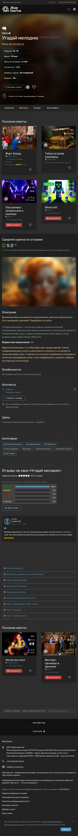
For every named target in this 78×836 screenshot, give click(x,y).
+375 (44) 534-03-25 (67, 2)
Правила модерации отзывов (14, 793)
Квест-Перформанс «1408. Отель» (21, 604)
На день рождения (11, 449)
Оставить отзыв (11, 508)
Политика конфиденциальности (16, 801)
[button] (73, 259)
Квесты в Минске (13, 568)
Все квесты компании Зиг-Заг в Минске (24, 574)
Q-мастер (7, 501)
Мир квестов (39, 723)
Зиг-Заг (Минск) (16, 44)
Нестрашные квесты (63, 449)
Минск (52, 2)
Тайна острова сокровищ (54, 155)
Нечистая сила (15, 660)
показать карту (13, 392)
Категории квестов (10, 805)
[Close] (73, 821)
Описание (9, 108)
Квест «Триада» (13, 610)
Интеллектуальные (43, 449)
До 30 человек (9, 453)
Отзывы (38, 107)
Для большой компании (13, 444)
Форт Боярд (13, 153)
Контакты (23, 108)
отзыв (5, 250)
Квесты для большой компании (20, 598)
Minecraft (51, 207)
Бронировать (13, 225)
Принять (66, 829)
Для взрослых (50, 444)
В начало (39, 731)
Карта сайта (7, 813)
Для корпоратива (33, 444)
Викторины (27, 449)
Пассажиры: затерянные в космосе (14, 211)
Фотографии (53, 107)
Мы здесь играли (13, 87)
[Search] (68, 9)
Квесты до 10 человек (15, 586)
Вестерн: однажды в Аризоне (52, 663)
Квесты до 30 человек (15, 580)
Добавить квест (8, 809)
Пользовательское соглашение (15, 797)
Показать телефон (13, 398)
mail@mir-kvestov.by (14, 767)
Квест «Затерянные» (15, 616)
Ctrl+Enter (64, 789)
